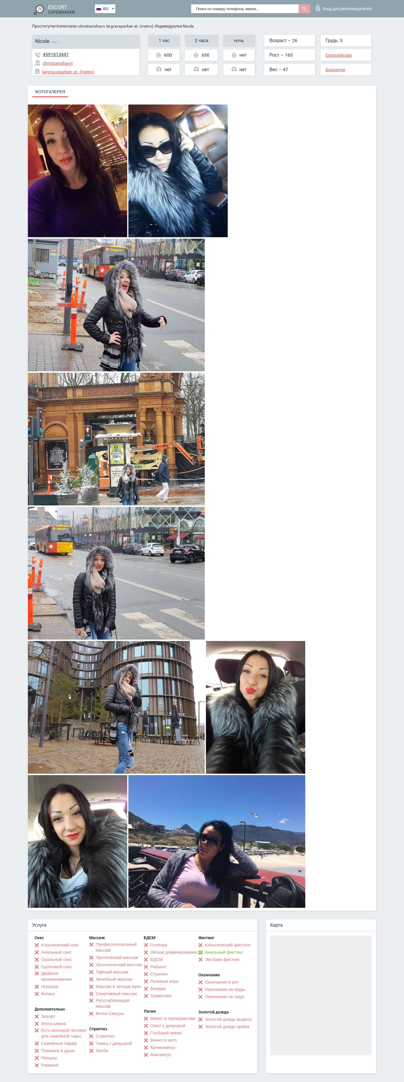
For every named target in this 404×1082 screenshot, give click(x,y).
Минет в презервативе (172, 1018)
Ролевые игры (164, 981)
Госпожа (158, 945)
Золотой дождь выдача (228, 1019)
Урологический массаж (119, 964)
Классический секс (60, 945)
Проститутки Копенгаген (55, 26)
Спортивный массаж (116, 993)
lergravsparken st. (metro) (129, 26)
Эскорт (48, 1016)
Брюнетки (335, 69)
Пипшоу (49, 1058)
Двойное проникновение (56, 976)
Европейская (339, 55)
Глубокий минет (166, 1033)
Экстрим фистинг (222, 959)
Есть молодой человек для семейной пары (64, 1033)
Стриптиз (105, 1036)
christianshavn (91, 26)
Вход (344, 8)
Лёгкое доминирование (173, 952)
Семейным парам (59, 1043)
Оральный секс (56, 959)
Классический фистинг (228, 945)
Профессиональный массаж (116, 947)
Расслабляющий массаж (112, 1003)
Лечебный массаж (114, 979)
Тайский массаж (112, 972)
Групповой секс (56, 966)
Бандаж (158, 988)
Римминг (50, 1065)
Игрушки (49, 986)
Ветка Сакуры (110, 1013)
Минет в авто (163, 1040)
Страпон (159, 974)
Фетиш (48, 993)
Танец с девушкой (114, 1043)
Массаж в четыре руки (118, 986)
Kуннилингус (163, 1047)
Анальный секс (56, 952)
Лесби (102, 1050)
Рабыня (158, 966)
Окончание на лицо (224, 996)
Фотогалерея (50, 91)
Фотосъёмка (53, 1023)
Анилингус (160, 1054)
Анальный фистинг (224, 952)
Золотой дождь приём (227, 1026)
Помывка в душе (58, 1050)
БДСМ (156, 959)
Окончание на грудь (225, 989)
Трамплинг (161, 995)
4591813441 (56, 54)
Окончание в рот (221, 982)
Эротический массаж (117, 957)
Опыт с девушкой (168, 1025)
